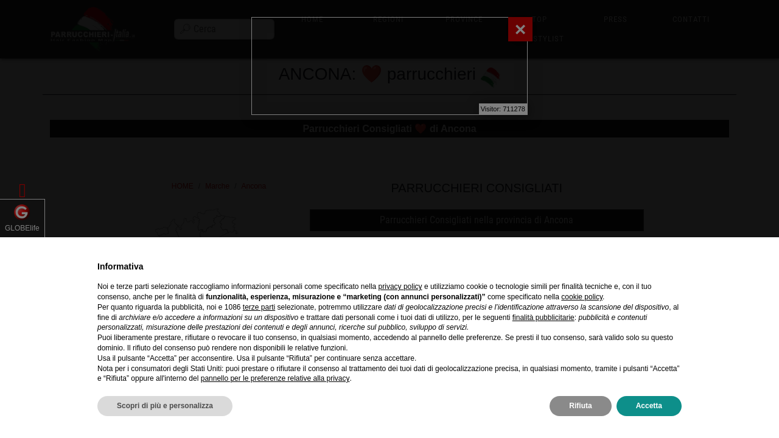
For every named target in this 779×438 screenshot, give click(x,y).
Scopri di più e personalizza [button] (165, 405)
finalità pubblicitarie (543, 317)
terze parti (259, 307)
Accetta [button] (649, 405)
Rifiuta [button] (580, 405)
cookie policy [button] (582, 297)
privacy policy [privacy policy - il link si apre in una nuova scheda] (400, 286)
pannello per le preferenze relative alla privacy (275, 378)
